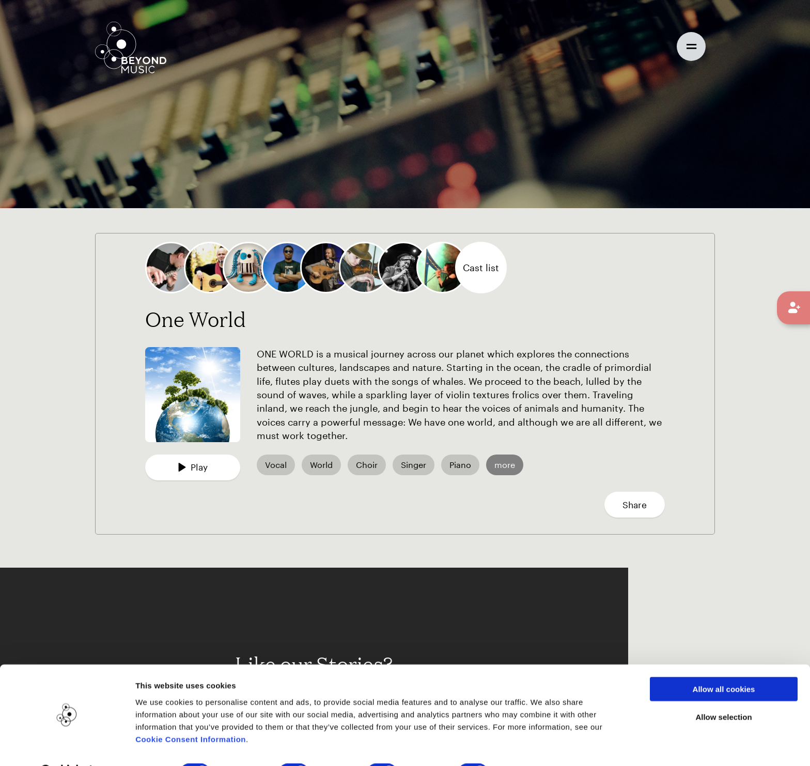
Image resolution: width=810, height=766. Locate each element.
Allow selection (723, 690)
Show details (531, 745)
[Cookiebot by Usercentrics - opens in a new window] (67, 746)
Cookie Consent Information (190, 712)
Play (193, 467)
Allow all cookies (724, 662)
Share (634, 504)
